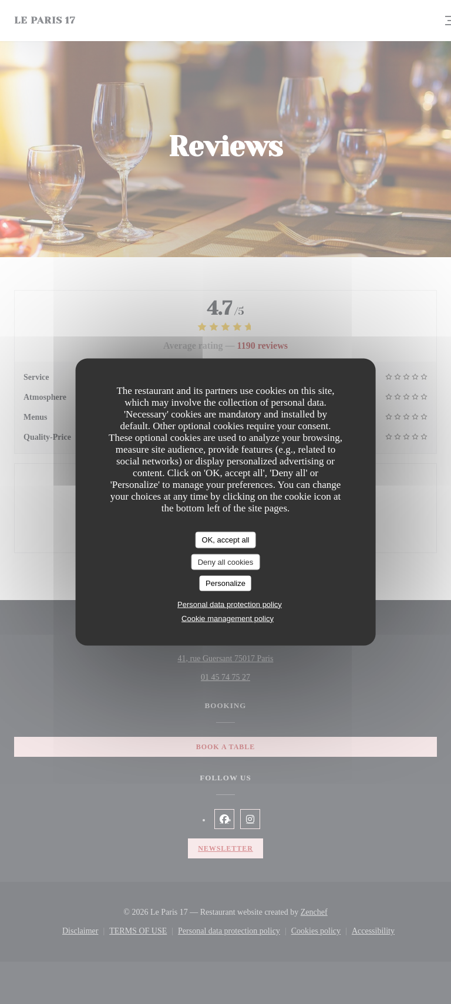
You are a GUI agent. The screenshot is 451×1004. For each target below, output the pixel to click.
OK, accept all (226, 539)
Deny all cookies (226, 561)
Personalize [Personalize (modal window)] (225, 583)
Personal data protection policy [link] (229, 603)
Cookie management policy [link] (227, 618)
